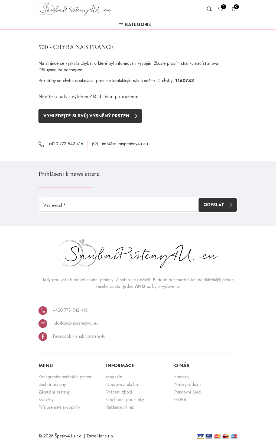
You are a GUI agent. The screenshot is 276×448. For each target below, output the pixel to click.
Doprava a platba (122, 384)
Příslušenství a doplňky (59, 407)
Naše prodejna (188, 384)
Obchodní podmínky (125, 400)
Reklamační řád (120, 407)
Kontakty (181, 377)
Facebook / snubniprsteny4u (71, 336)
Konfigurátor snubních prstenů (65, 377)
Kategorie (135, 25)
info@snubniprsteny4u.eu (68, 323)
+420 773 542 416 (63, 310)
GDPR (180, 400)
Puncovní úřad (187, 392)
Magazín (114, 377)
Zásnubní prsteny (54, 392)
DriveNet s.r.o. (100, 436)
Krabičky (46, 400)
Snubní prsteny (52, 384)
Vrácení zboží (119, 392)
